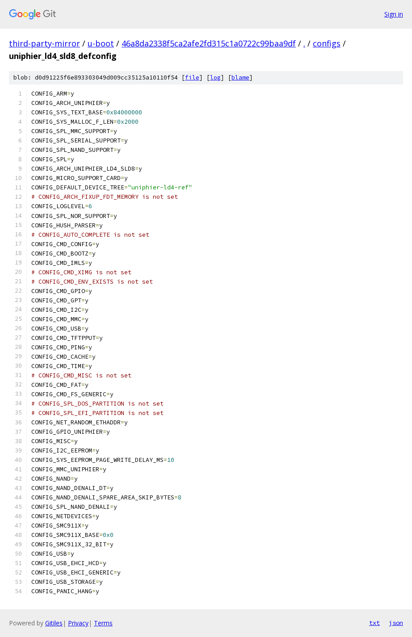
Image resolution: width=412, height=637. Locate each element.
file (192, 77)
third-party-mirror (44, 43)
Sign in (393, 14)
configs (327, 43)
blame (240, 77)
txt (374, 623)
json (396, 623)
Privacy (78, 623)
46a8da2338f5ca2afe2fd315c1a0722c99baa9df (209, 43)
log (215, 77)
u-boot (101, 43)
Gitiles (54, 623)
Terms (103, 623)
